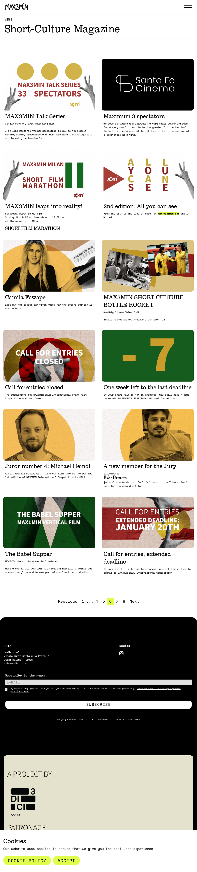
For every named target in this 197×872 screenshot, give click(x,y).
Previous (67, 601)
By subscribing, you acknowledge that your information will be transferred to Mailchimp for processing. (96, 690)
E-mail (13, 682)
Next (134, 601)
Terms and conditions (127, 719)
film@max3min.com (15, 663)
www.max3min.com (168, 213)
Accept (66, 860)
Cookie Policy (27, 860)
